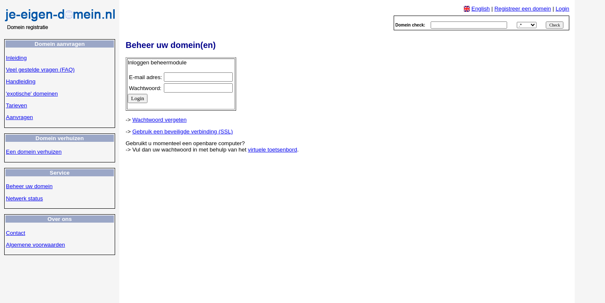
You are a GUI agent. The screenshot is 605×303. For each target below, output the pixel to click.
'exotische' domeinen (32, 93)
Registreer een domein (523, 8)
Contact (15, 233)
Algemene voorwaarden (35, 245)
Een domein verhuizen (34, 152)
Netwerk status (24, 198)
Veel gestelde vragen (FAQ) (40, 69)
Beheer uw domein (29, 186)
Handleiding (20, 81)
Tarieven (16, 105)
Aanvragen (19, 117)
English (480, 8)
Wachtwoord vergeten (159, 120)
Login (562, 8)
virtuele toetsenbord (272, 149)
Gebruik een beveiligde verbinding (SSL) (182, 131)
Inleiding (16, 58)
